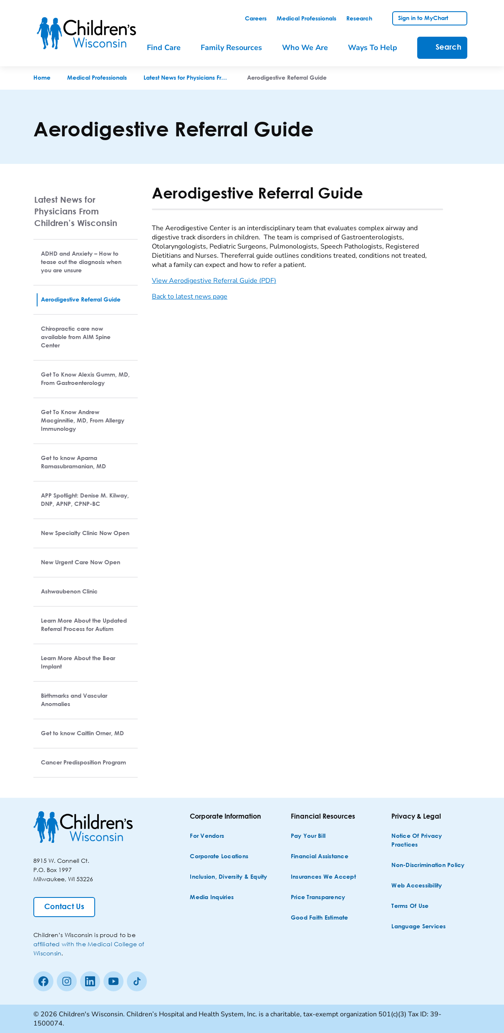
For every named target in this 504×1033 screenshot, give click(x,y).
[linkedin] (90, 981)
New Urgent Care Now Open (80, 563)
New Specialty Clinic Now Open (85, 533)
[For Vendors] (207, 836)
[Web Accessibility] (416, 886)
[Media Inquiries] (212, 897)
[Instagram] (67, 981)
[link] (256, 19)
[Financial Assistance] (319, 856)
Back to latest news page (189, 296)
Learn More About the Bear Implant (78, 663)
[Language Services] (418, 926)
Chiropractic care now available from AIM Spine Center (76, 337)
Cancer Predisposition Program (83, 763)
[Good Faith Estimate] (319, 918)
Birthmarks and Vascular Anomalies (74, 700)
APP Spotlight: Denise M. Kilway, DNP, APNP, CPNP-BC (85, 500)
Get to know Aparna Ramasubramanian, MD (73, 462)
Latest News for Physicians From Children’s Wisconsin (75, 211)
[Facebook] (43, 981)
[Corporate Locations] (219, 856)
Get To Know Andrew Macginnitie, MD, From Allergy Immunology (82, 421)
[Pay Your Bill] (308, 836)
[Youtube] (113, 981)
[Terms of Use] (409, 906)
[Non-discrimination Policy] (427, 865)
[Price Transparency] (318, 897)
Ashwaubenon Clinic (69, 592)
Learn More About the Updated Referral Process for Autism (84, 625)
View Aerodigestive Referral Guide (214, 280)
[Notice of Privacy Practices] (430, 841)
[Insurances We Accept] (323, 877)
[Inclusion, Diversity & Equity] (228, 877)
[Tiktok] (137, 981)
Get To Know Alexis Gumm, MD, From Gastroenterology (85, 379)
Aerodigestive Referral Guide (81, 300)
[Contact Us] (64, 907)
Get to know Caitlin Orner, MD (82, 733)
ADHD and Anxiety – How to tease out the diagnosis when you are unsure (81, 262)
